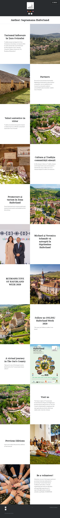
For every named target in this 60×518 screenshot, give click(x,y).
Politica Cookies (53, 507)
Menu (55, 2)
